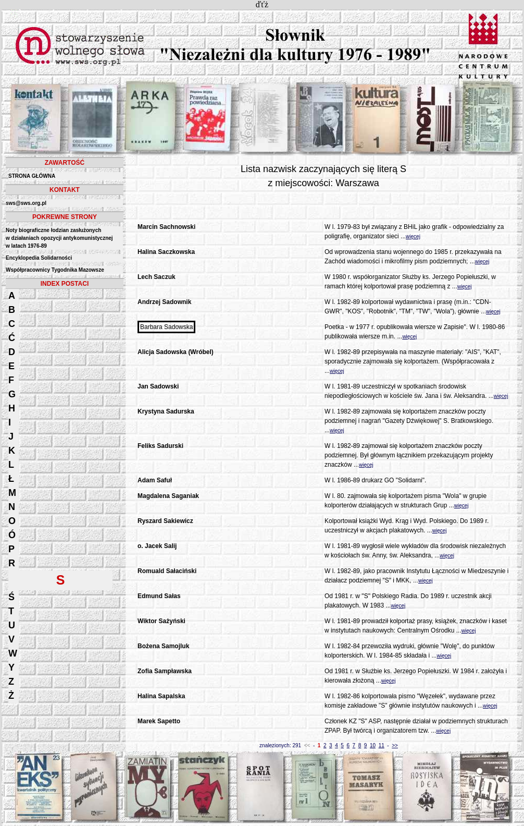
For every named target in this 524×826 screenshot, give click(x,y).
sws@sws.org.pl (26, 203)
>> (395, 745)
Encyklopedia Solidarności (39, 258)
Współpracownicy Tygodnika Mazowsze (55, 270)
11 (381, 745)
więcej (413, 236)
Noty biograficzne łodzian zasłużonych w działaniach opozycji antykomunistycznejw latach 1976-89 (59, 238)
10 (373, 745)
